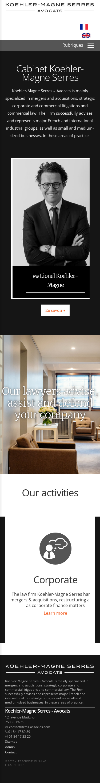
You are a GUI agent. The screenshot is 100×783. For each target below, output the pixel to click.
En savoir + (55, 310)
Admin (10, 747)
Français (84, 27)
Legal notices (14, 765)
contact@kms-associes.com (29, 727)
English (86, 35)
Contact (11, 752)
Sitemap (11, 741)
